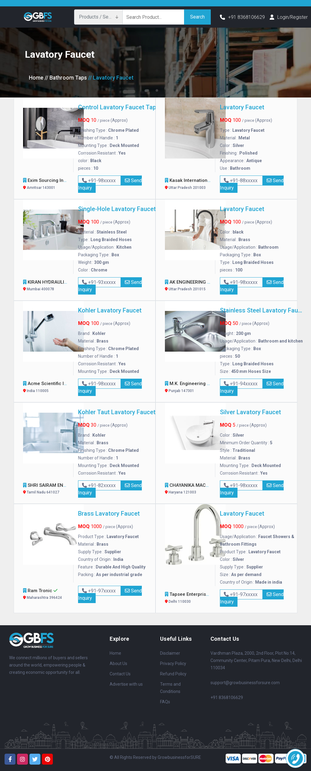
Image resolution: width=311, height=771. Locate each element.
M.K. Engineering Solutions (198, 387)
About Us (118, 663)
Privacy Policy (173, 663)
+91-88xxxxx (241, 180)
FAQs (165, 701)
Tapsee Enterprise (189, 598)
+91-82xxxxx (99, 485)
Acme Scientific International (59, 387)
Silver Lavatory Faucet (250, 412)
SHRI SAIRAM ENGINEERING (57, 489)
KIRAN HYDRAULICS (49, 286)
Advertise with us (126, 684)
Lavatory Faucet (242, 107)
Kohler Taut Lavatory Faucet (117, 412)
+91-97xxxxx (99, 591)
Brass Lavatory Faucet (109, 513)
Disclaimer (170, 653)
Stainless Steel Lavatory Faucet (262, 310)
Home (36, 77)
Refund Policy (173, 673)
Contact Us (120, 673)
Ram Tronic (46, 595)
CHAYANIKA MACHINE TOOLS (201, 489)
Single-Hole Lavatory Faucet (117, 209)
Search (197, 17)
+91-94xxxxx (241, 384)
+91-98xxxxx (99, 180)
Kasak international (191, 184)
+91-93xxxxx (99, 282)
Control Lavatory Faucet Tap (117, 107)
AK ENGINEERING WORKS (196, 286)
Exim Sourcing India (50, 184)
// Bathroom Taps (66, 77)
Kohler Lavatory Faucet (110, 310)
